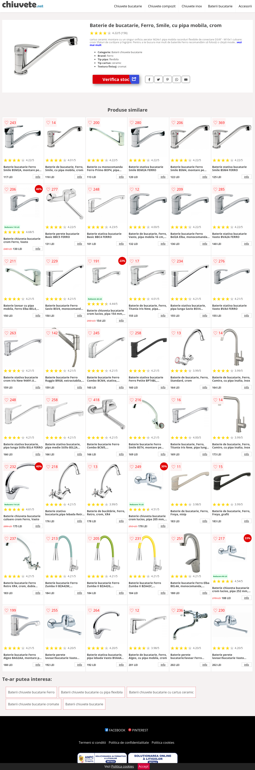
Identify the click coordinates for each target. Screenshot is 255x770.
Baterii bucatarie (220, 6)
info (37, 176)
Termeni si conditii (92, 742)
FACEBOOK (115, 730)
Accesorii (245, 6)
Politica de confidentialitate (129, 742)
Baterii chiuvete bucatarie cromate (33, 704)
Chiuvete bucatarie (128, 6)
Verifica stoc (121, 79)
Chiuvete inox (192, 6)
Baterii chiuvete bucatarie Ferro (31, 692)
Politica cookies (163, 742)
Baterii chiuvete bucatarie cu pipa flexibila (92, 692)
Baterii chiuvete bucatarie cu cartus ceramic (161, 692)
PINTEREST (138, 730)
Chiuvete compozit (161, 6)
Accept (144, 766)
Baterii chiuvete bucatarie (84, 704)
